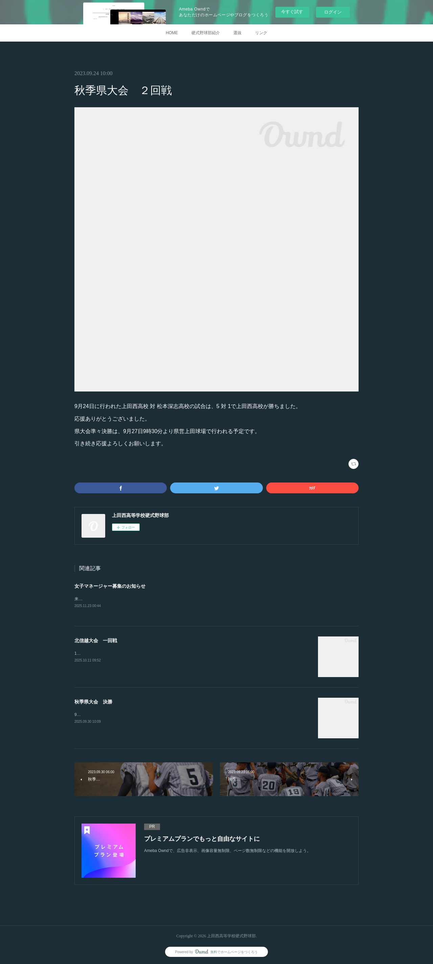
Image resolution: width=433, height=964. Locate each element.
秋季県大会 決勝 (93, 702)
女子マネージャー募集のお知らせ (109, 586)
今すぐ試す (292, 11)
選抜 (237, 32)
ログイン (333, 12)
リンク (261, 32)
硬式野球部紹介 (205, 32)
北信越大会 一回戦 (95, 641)
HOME (172, 32)
